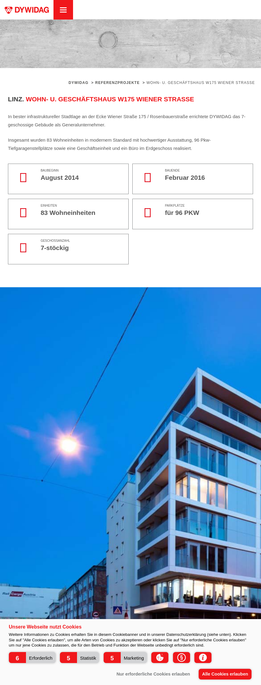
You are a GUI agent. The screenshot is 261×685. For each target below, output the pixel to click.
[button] (32, 657)
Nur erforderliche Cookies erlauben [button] (153, 674)
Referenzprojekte (117, 83)
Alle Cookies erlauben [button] (225, 674)
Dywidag (78, 83)
